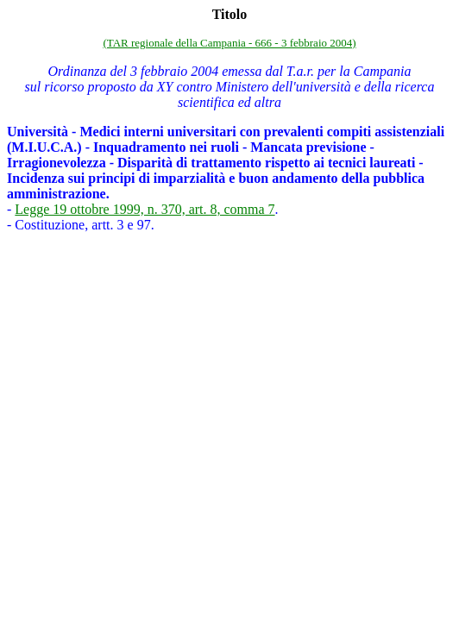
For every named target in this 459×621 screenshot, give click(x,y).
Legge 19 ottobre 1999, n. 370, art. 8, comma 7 (144, 209)
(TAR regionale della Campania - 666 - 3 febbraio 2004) (229, 42)
